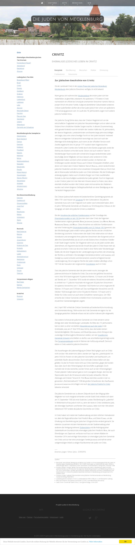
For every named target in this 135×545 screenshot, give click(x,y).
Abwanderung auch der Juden (91, 326)
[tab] (58, 70)
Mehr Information (95, 542)
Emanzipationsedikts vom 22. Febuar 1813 (89, 227)
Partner (30, 517)
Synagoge (79, 200)
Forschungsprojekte (41, 517)
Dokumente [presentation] (72, 74)
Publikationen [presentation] (59, 74)
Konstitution (90, 264)
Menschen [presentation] (83, 70)
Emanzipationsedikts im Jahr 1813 (67, 218)
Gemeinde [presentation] (58, 70)
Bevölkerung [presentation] (71, 70)
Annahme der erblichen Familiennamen (75, 215)
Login (61, 517)
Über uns (22, 517)
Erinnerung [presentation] (104, 70)
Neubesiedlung (83, 95)
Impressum (54, 517)
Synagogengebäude (65, 341)
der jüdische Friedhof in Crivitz (99, 384)
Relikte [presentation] (93, 70)
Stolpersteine (85, 427)
